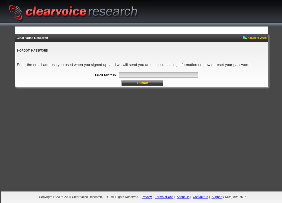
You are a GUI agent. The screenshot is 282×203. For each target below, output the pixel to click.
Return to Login (257, 37)
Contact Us (200, 196)
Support (216, 196)
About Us (183, 196)
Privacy (147, 196)
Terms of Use (164, 196)
